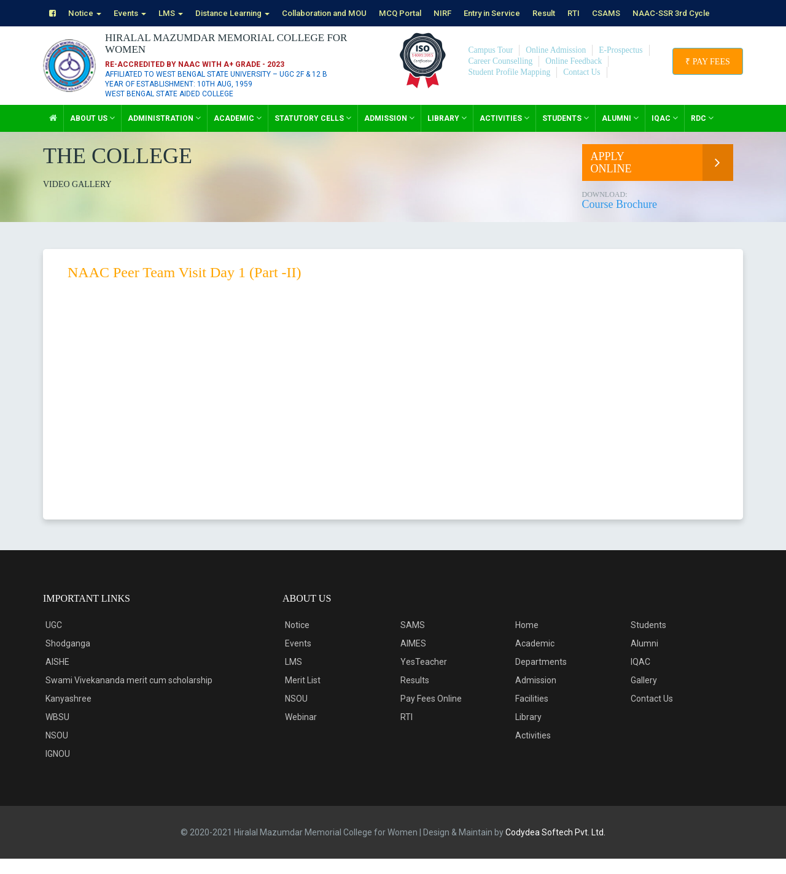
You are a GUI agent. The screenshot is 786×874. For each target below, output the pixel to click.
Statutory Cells (312, 133)
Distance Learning (243, 12)
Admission (389, 133)
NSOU (56, 751)
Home (527, 640)
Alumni (620, 133)
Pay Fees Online (431, 714)
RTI (608, 12)
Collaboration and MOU (342, 12)
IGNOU (57, 769)
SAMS (412, 640)
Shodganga (67, 659)
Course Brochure (659, 215)
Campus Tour (492, 65)
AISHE (57, 677)
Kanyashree (68, 714)
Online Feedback (577, 76)
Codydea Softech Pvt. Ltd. (555, 848)
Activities (504, 133)
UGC (53, 640)
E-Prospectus (625, 65)
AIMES (413, 659)
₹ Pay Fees (705, 77)
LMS (178, 12)
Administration (164, 133)
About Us (92, 133)
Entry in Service (521, 12)
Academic (238, 133)
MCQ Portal (424, 12)
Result (577, 12)
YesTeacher (423, 677)
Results (414, 695)
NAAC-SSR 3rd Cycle (91, 28)
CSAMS (642, 12)
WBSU (57, 732)
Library (447, 133)
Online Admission (558, 65)
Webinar (301, 732)
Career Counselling (502, 76)
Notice (86, 12)
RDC (702, 133)
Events (134, 12)
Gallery (644, 695)
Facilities (531, 714)
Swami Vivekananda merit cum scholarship (128, 695)
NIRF (468, 12)
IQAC (665, 133)
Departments (541, 677)
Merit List (303, 695)
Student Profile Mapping (511, 87)
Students (565, 133)
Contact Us (585, 87)
